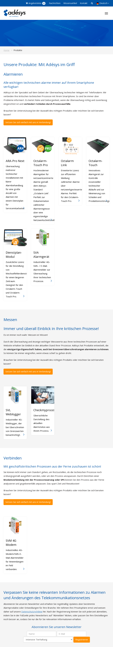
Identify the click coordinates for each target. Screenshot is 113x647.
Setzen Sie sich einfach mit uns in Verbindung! (28, 122)
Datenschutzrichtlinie (31, 611)
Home (6, 50)
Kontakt (83, 3)
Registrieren (81, 639)
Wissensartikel (70, 3)
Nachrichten (54, 3)
